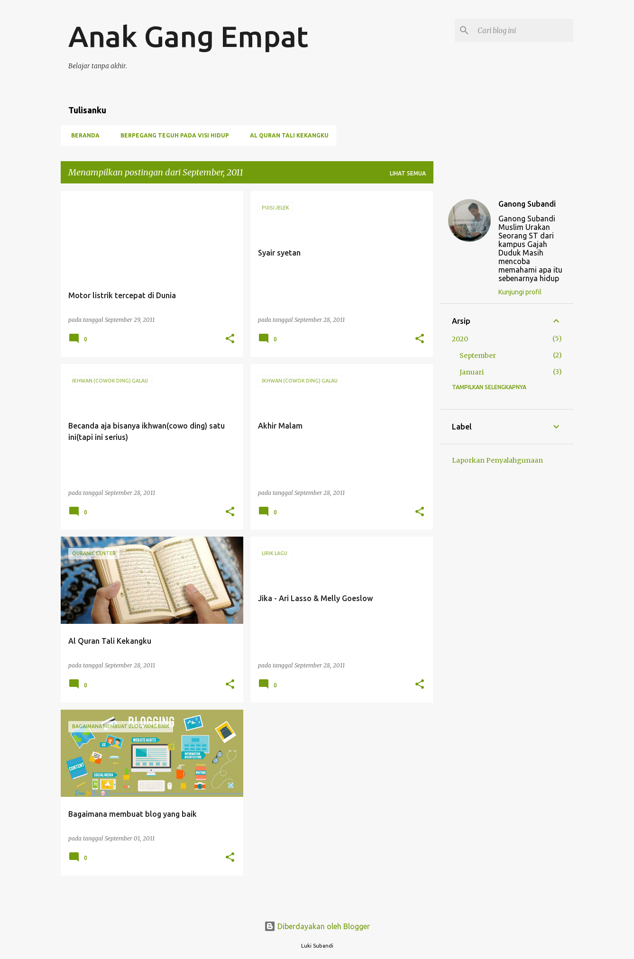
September (477, 355)
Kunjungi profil (520, 292)
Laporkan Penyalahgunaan (497, 460)
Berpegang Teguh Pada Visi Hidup (172, 135)
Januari (471, 372)
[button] (230, 339)
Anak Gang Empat (188, 36)
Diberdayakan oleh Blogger (317, 926)
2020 (460, 339)
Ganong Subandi (527, 204)
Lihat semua (408, 173)
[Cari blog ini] (523, 30)
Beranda (82, 135)
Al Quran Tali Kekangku (286, 135)
